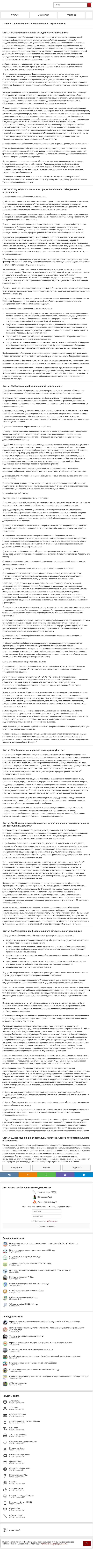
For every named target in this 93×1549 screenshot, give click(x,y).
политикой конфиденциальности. (54, 1544)
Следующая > (76, 1167)
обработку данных (51, 1221)
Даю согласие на (46, 1221)
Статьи (14, 15)
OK (87, 1543)
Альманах (71, 15)
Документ (46, 1167)
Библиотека (43, 15)
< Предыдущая (16, 1167)
